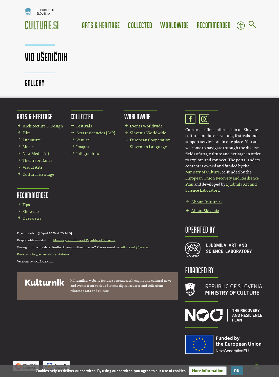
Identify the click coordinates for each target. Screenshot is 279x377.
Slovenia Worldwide (148, 132)
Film (27, 132)
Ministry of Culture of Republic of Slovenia (84, 240)
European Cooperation (150, 140)
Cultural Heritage (38, 174)
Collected (140, 25)
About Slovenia (205, 210)
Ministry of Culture (202, 172)
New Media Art (36, 153)
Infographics (87, 153)
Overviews (32, 218)
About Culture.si (206, 201)
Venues (83, 140)
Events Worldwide (146, 126)
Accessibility (241, 25)
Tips (26, 204)
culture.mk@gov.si (133, 247)
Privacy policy (27, 254)
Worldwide (174, 25)
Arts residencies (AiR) (95, 132)
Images (82, 146)
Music (28, 146)
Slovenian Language (148, 146)
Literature (32, 140)
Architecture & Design (43, 126)
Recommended (214, 25)
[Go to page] (252, 25)
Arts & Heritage (101, 25)
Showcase (31, 211)
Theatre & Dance (37, 160)
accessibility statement (55, 254)
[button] (208, 370)
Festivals (84, 126)
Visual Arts (33, 167)
